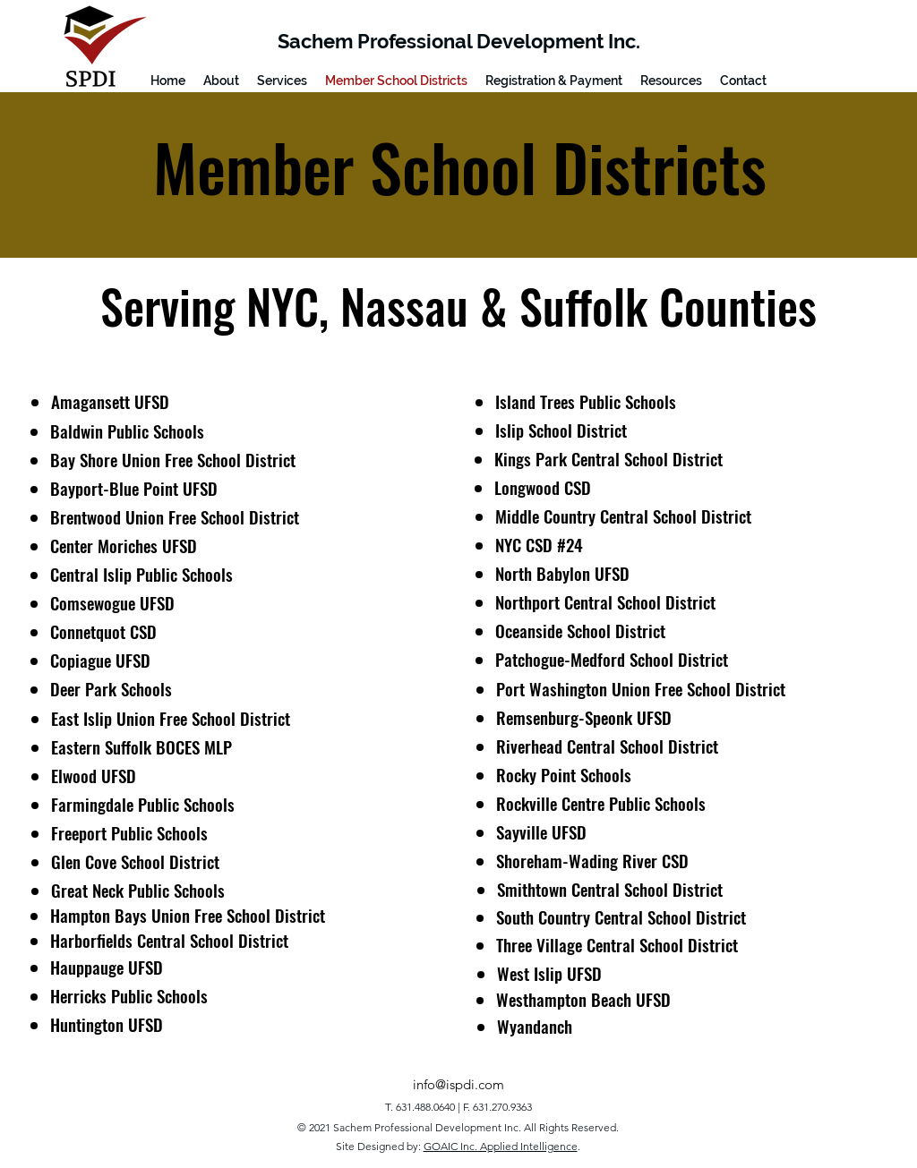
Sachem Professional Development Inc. (459, 41)
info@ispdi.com (458, 1084)
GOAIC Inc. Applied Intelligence (501, 1146)
